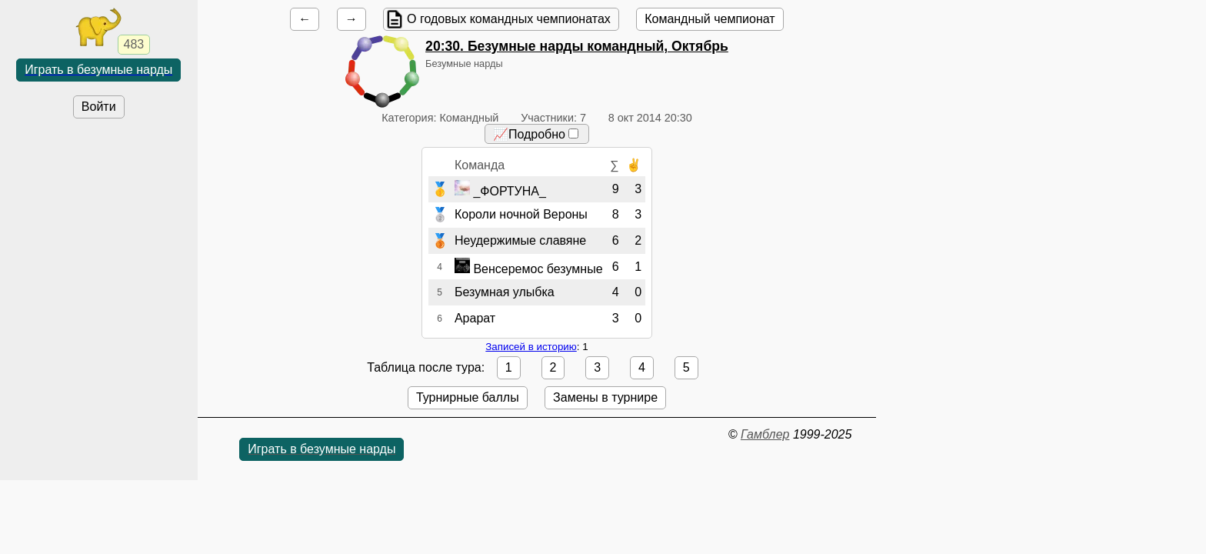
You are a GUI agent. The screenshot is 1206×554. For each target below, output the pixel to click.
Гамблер (765, 434)
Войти (99, 106)
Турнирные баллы (467, 397)
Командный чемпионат (710, 18)
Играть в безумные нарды (98, 69)
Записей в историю (530, 346)
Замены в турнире (605, 397)
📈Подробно (535, 134)
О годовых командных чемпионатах (509, 18)
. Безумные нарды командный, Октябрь (576, 46)
